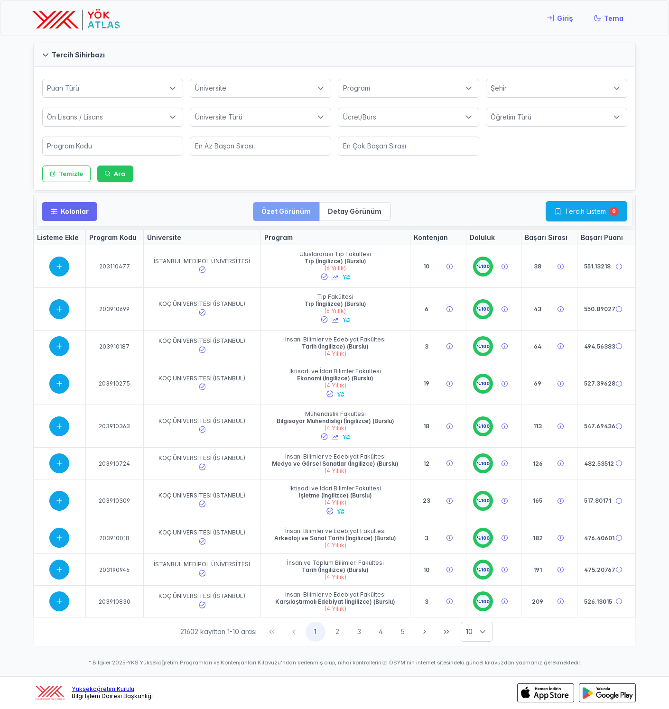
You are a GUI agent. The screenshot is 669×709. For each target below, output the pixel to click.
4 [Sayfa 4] (381, 631)
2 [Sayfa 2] (337, 631)
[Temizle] (66, 174)
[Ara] (115, 174)
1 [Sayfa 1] (315, 631)
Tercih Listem (585, 211)
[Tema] (608, 18)
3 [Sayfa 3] (359, 631)
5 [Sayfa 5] (402, 631)
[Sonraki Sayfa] (425, 632)
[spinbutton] (113, 146)
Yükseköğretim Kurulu (103, 688)
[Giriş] (560, 18)
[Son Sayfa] (446, 632)
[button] (334, 55)
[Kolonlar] (69, 211)
